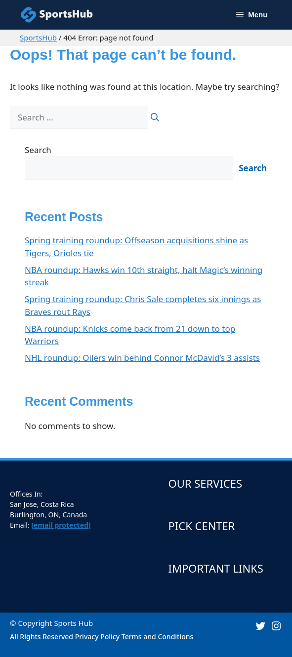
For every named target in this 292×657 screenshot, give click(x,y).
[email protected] (60, 525)
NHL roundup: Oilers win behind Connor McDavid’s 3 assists (142, 357)
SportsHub (38, 37)
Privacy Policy (97, 636)
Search (38, 149)
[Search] (155, 117)
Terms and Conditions (158, 636)
